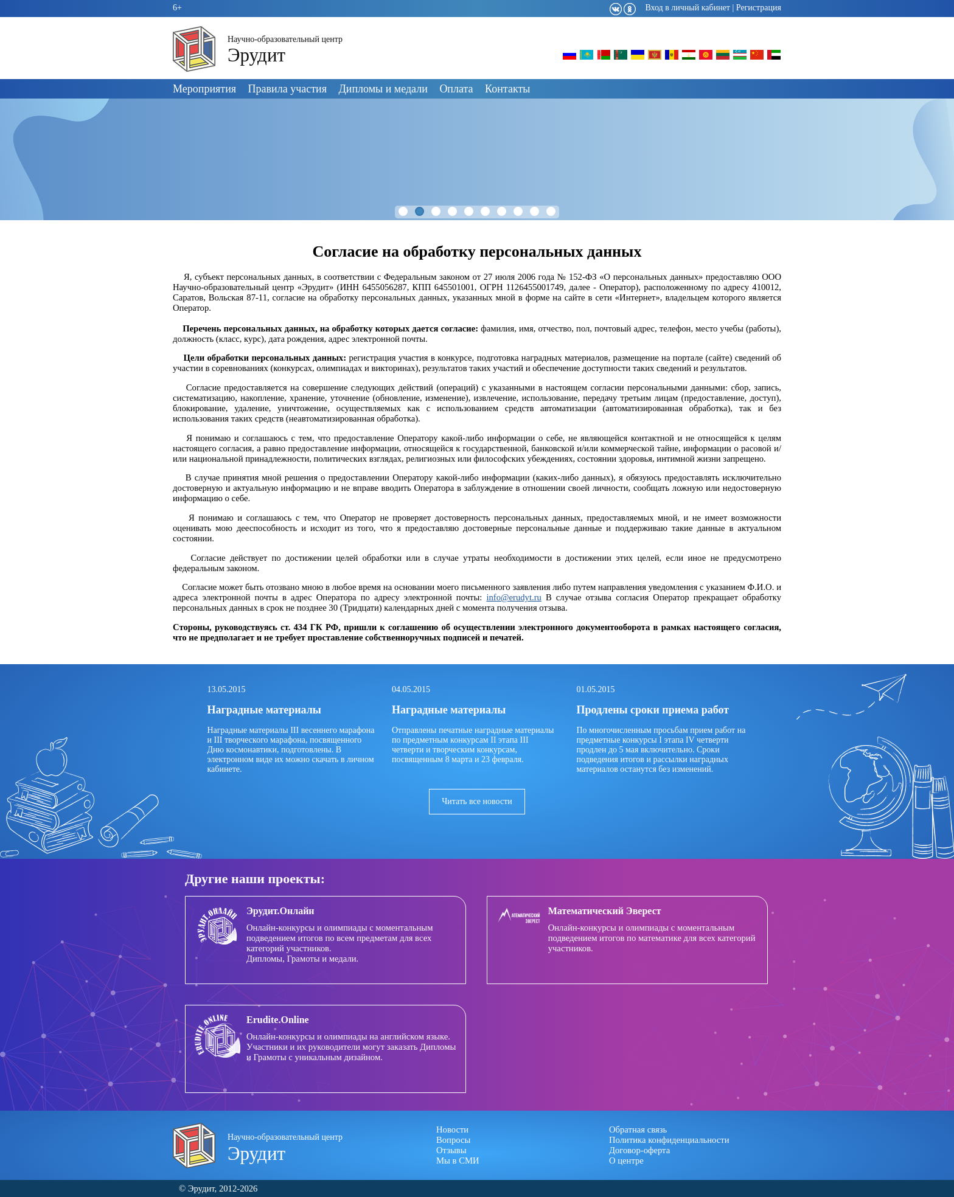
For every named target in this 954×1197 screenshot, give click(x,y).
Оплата (456, 89)
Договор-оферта (639, 1150)
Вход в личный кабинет (687, 7)
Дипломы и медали (383, 89)
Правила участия (287, 89)
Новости (452, 1129)
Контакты (507, 89)
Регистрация (758, 7)
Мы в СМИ (457, 1160)
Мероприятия (204, 89)
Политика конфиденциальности (669, 1140)
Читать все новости (477, 801)
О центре (626, 1160)
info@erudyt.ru (513, 597)
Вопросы (453, 1140)
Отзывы (451, 1150)
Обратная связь (638, 1129)
